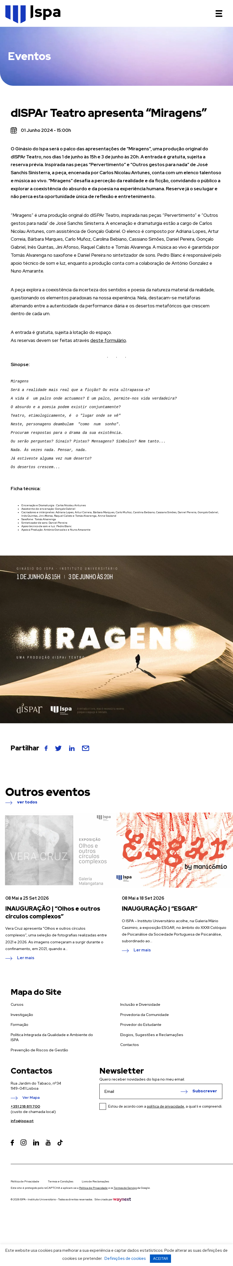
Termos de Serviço (125, 1205)
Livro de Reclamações (95, 1198)
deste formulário (107, 340)
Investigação (22, 1031)
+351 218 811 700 (25, 1123)
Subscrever (204, 1108)
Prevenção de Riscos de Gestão (39, 1066)
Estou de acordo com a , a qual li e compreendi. (165, 1123)
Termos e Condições (60, 1198)
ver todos (27, 819)
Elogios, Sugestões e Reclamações (151, 1051)
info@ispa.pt (22, 1137)
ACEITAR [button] (160, 1258)
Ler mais (25, 975)
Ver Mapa (31, 1114)
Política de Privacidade (25, 1198)
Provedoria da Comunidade (144, 1031)
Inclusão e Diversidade (140, 1021)
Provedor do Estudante (140, 1041)
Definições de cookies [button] (125, 1258)
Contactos (129, 1061)
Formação (19, 1041)
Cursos (17, 1021)
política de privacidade (165, 1123)
